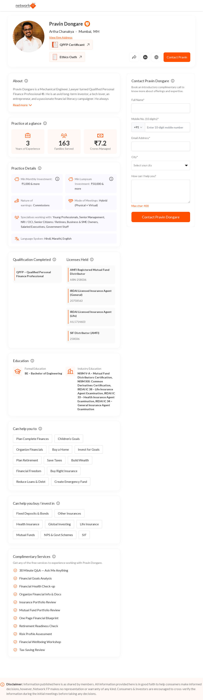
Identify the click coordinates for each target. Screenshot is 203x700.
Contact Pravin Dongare (161, 217)
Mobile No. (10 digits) (145, 119)
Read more (22, 105)
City (134, 157)
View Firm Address (60, 37)
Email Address (140, 138)
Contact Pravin (177, 57)
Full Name (138, 99)
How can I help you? (143, 176)
